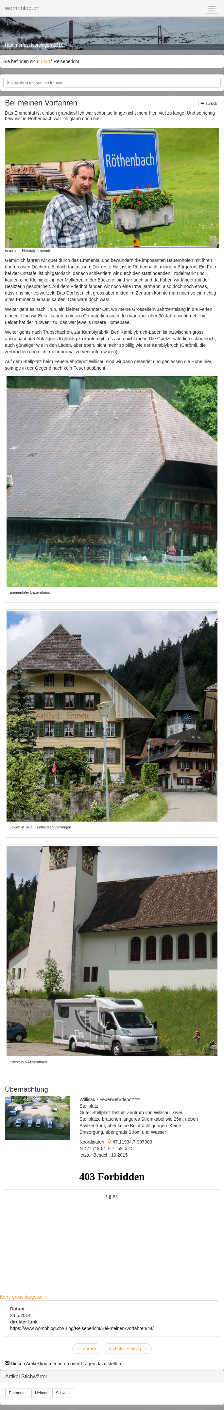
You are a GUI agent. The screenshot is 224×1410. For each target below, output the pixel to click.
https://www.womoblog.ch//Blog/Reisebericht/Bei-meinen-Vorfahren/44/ (82, 1328)
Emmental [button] (17, 1393)
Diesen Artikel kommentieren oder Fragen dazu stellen (63, 1363)
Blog (45, 61)
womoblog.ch (22, 8)
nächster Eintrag (127, 1348)
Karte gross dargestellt (23, 1297)
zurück (208, 103)
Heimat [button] (41, 1393)
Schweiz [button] (63, 1393)
